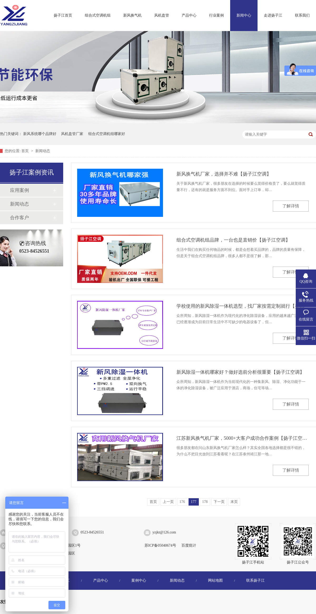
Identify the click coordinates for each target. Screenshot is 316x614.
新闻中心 (243, 15)
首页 (25, 151)
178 (205, 502)
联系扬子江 (255, 580)
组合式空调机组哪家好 (106, 134)
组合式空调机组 (98, 15)
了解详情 (290, 206)
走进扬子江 (273, 15)
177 (193, 502)
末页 (234, 502)
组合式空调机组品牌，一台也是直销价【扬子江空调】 (233, 240)
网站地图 (215, 580)
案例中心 (138, 580)
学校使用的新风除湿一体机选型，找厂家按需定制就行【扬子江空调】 (242, 306)
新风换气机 (132, 15)
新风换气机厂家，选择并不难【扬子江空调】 (223, 174)
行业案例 (216, 15)
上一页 (168, 502)
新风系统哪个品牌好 (39, 134)
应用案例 (19, 190)
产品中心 (189, 15)
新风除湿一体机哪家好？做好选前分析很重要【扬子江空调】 (240, 372)
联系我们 (302, 15)
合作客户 (19, 217)
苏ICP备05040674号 (160, 545)
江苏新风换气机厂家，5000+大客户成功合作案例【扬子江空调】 (242, 438)
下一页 (219, 502)
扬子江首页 (63, 15)
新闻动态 (42, 151)
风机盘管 (161, 15)
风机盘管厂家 (72, 134)
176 (182, 502)
